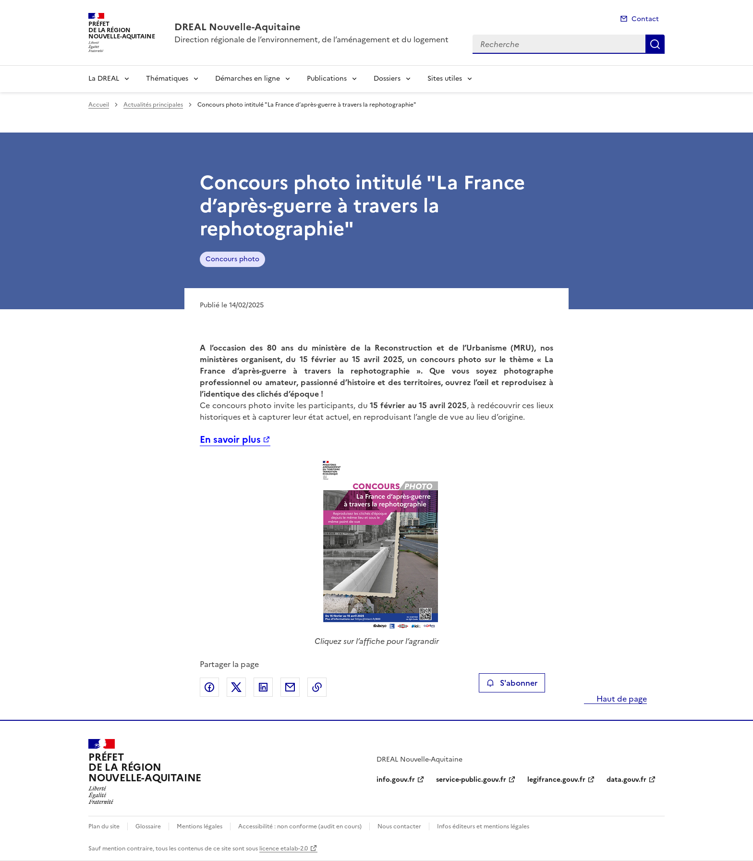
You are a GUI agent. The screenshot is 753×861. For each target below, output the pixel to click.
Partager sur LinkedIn (263, 687)
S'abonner (511, 683)
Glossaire (148, 826)
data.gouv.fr (626, 780)
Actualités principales (153, 104)
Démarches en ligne (247, 78)
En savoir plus (230, 440)
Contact (645, 19)
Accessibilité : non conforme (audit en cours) (300, 826)
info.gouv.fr (395, 780)
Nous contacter (399, 826)
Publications (327, 78)
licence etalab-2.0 (283, 848)
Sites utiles (444, 78)
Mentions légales (199, 826)
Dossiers (387, 78)
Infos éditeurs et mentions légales (483, 826)
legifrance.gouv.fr (556, 780)
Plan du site (104, 826)
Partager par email (290, 687)
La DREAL (103, 78)
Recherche (655, 44)
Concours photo (232, 259)
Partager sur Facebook (209, 687)
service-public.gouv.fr (471, 780)
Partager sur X (236, 687)
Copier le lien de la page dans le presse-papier (317, 687)
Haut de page (621, 698)
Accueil (98, 104)
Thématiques (167, 78)
